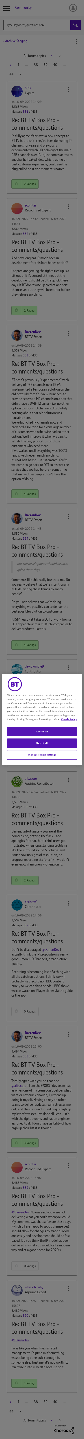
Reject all (42, 743)
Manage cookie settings (42, 754)
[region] (42, 719)
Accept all (42, 731)
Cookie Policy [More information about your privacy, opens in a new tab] (69, 719)
